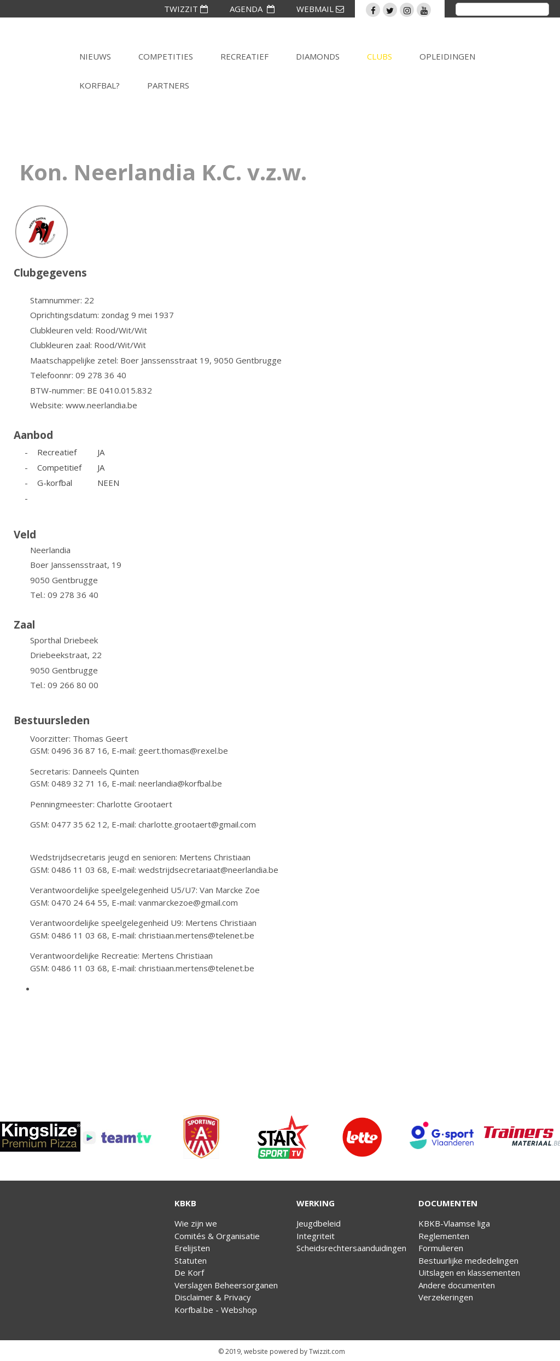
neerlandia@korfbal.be (180, 783)
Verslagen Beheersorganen (226, 1285)
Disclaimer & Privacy (212, 1297)
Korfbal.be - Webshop (215, 1309)
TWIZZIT (186, 8)
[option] (40, 1137)
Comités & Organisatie (217, 1235)
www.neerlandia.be (101, 405)
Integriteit (315, 1235)
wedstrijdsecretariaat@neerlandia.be (208, 869)
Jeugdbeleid (318, 1223)
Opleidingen (447, 56)
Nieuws (95, 56)
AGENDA (252, 8)
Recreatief (244, 56)
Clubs (379, 56)
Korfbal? (99, 85)
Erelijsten (192, 1247)
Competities (165, 56)
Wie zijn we (195, 1223)
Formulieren (440, 1247)
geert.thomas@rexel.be (183, 750)
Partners (168, 85)
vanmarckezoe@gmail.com (188, 902)
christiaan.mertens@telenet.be (196, 935)
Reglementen (443, 1235)
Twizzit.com (327, 1351)
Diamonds (318, 56)
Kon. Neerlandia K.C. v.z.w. (163, 172)
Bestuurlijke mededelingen (468, 1260)
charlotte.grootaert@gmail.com (197, 824)
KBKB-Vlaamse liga (454, 1223)
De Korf (189, 1272)
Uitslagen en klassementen (469, 1272)
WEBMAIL (320, 8)
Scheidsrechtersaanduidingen (351, 1247)
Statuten (190, 1260)
